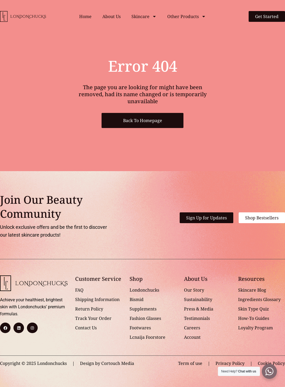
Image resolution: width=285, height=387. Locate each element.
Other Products (186, 16)
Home (85, 16)
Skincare (144, 16)
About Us (111, 16)
